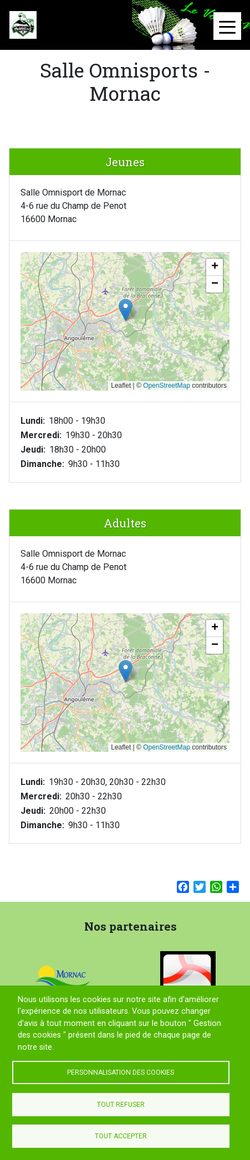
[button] (125, 310)
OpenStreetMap (166, 385)
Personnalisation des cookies (120, 1072)
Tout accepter (121, 1136)
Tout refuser (121, 1104)
